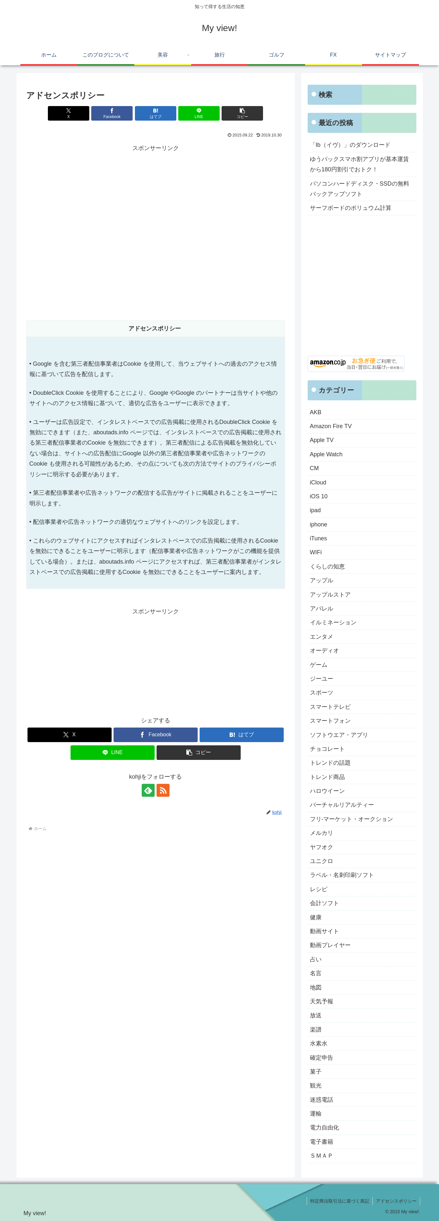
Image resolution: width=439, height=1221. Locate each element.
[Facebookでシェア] (112, 113)
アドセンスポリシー (396, 1201)
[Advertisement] (155, 199)
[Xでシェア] (68, 113)
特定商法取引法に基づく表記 (339, 1201)
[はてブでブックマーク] (155, 113)
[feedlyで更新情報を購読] (148, 790)
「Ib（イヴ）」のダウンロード (350, 145)
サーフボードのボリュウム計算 (350, 208)
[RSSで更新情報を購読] (163, 790)
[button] (242, 113)
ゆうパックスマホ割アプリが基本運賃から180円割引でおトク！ (359, 164)
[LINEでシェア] (199, 113)
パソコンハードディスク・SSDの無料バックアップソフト (359, 188)
